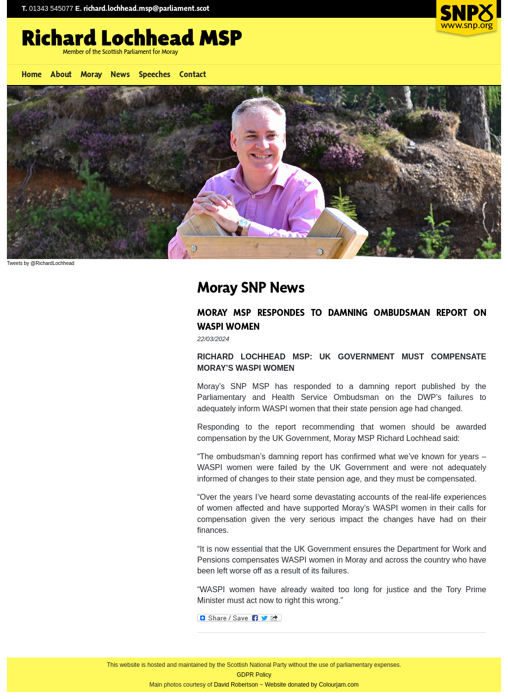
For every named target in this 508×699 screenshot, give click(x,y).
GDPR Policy (254, 674)
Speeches (154, 74)
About (61, 74)
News (120, 74)
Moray (91, 74)
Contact (192, 74)
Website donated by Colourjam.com (312, 684)
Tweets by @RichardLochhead (40, 263)
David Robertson (236, 684)
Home (32, 74)
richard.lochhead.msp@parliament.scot (147, 8)
